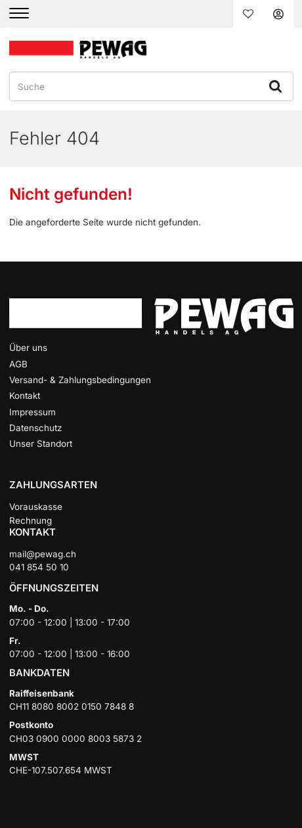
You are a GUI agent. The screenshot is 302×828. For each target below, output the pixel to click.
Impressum (32, 412)
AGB (18, 364)
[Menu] (27, 14)
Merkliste (248, 14)
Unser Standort (40, 443)
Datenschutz (35, 428)
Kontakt (24, 395)
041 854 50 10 (39, 567)
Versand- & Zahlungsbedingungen (80, 380)
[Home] (78, 48)
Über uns (28, 347)
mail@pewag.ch (42, 554)
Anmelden (278, 14)
